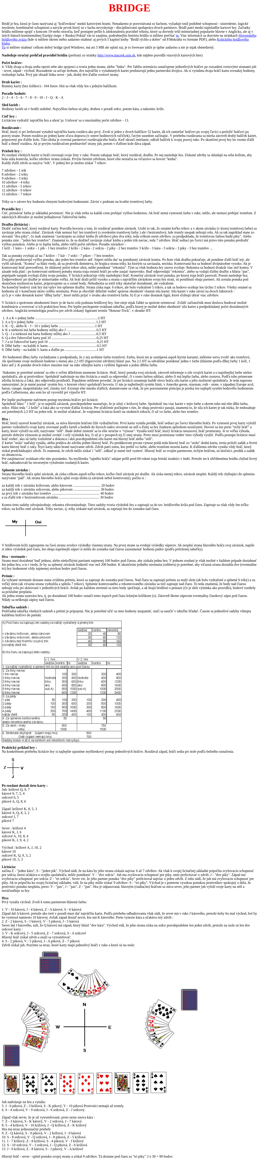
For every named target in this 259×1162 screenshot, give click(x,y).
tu (177, 35)
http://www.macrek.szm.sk (116, 55)
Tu (4, 47)
